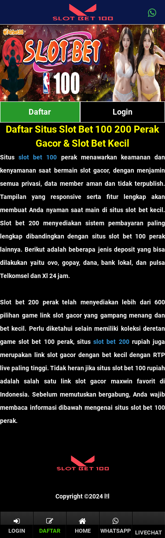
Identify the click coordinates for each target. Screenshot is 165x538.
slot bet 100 (37, 157)
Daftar (40, 111)
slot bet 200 (111, 341)
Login (122, 111)
